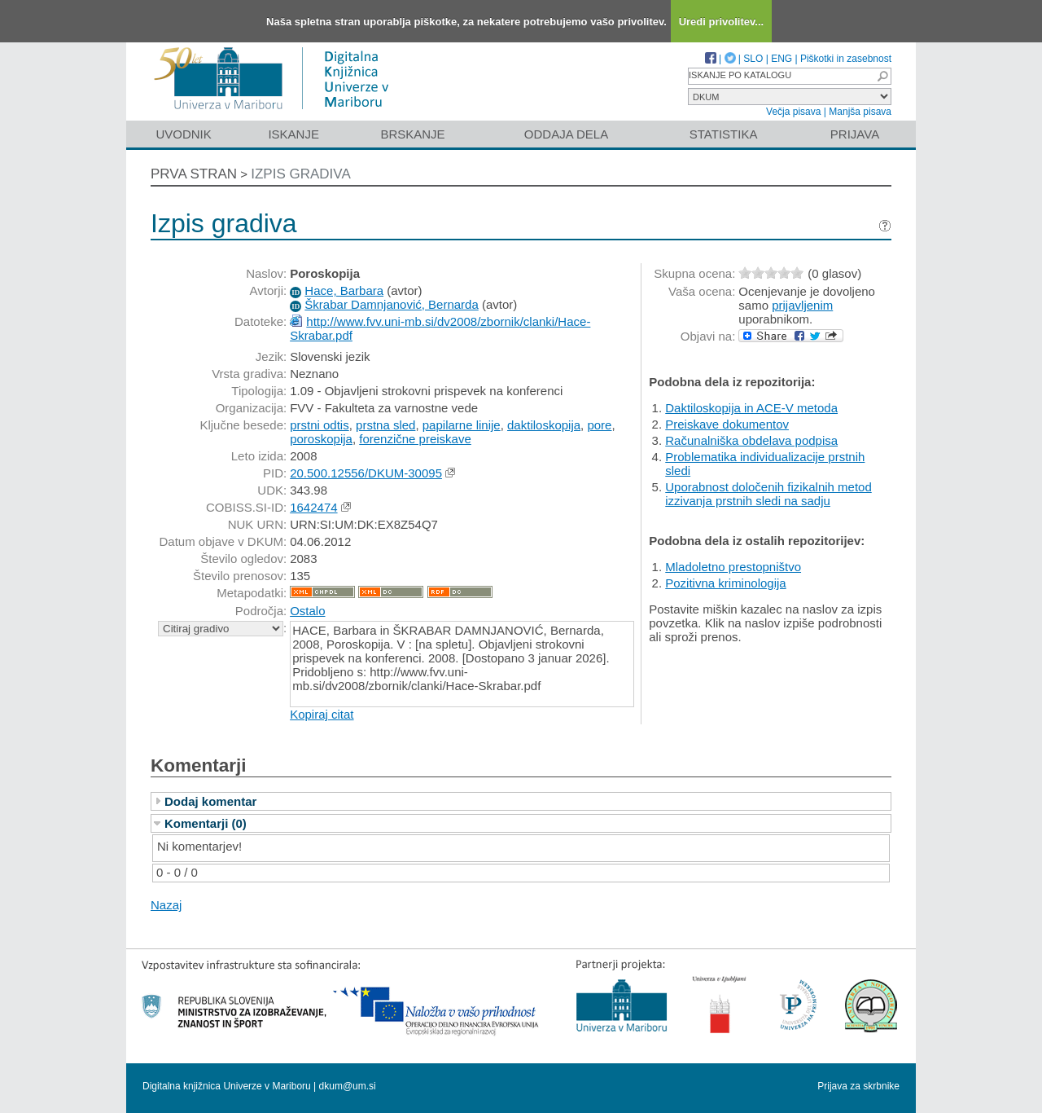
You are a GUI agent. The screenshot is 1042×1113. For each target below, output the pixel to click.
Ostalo (307, 611)
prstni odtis (319, 425)
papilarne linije (461, 425)
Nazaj (166, 905)
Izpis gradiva (301, 174)
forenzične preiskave (415, 439)
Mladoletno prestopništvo (733, 567)
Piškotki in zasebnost (845, 58)
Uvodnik (183, 134)
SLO (753, 58)
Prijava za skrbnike (858, 1086)
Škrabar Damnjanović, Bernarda (391, 304)
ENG (781, 58)
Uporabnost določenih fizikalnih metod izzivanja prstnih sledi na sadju (768, 494)
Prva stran (194, 174)
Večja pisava (793, 111)
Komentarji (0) (205, 823)
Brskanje (412, 134)
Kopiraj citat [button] (321, 714)
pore (599, 425)
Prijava (854, 134)
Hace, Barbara (343, 290)
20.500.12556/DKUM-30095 (366, 473)
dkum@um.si (347, 1086)
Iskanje (293, 134)
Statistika (724, 134)
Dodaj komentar (210, 801)
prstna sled (385, 425)
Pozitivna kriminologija (725, 583)
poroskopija (321, 439)
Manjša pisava (860, 111)
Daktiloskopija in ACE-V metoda (751, 408)
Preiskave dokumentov (727, 424)
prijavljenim (802, 305)
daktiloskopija (543, 425)
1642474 (313, 507)
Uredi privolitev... (721, 21)
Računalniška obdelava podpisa (751, 440)
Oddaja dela (566, 134)
